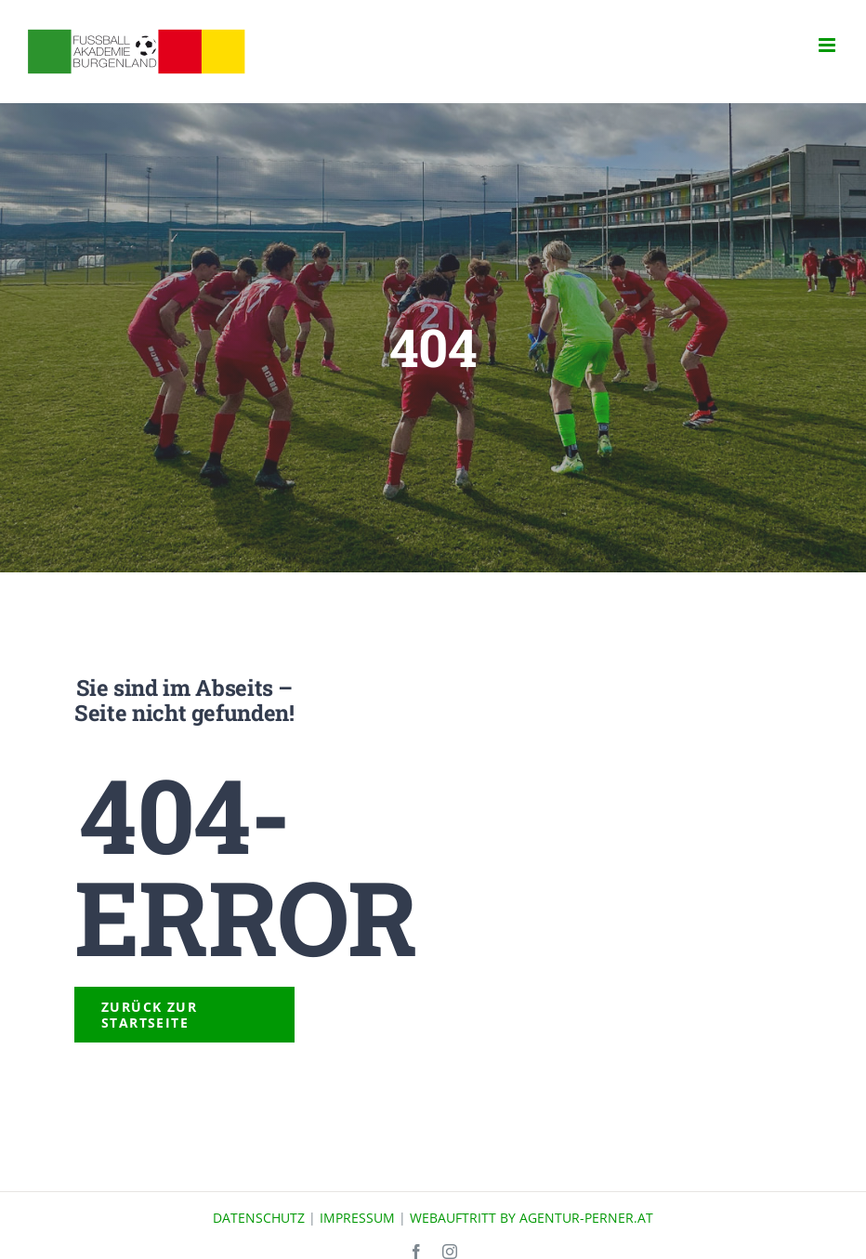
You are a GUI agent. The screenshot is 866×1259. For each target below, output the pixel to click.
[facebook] (416, 1251)
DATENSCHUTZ (259, 1217)
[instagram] (449, 1251)
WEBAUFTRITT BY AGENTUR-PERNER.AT (531, 1217)
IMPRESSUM (357, 1217)
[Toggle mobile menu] (828, 45)
